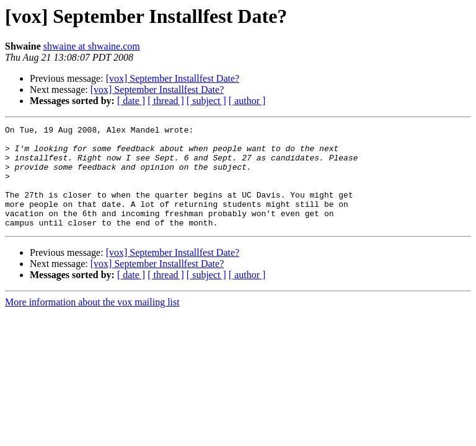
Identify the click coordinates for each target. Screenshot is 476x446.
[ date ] (131, 100)
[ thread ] (166, 100)
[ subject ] (206, 100)
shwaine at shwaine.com (91, 46)
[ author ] (247, 100)
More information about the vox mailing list (92, 322)
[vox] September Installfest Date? (172, 78)
